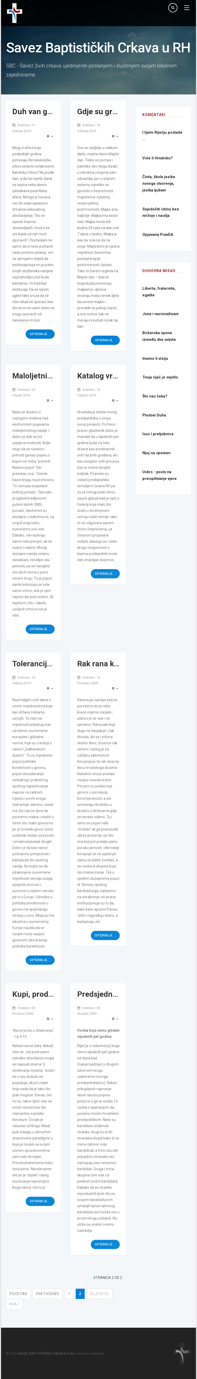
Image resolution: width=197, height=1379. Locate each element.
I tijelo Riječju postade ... (162, 135)
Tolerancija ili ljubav (47, 686)
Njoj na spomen (156, 453)
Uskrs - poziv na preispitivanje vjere (159, 475)
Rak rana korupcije (110, 686)
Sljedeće (99, 1294)
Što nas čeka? (154, 396)
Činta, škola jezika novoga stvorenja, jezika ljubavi (158, 183)
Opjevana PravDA (157, 234)
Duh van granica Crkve (51, 111)
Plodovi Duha (154, 415)
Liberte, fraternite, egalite (159, 291)
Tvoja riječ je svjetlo (160, 377)
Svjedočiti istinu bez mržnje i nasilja (160, 212)
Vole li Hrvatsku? (157, 158)
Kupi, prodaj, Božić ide (51, 1013)
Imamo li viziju (155, 358)
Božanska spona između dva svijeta (159, 336)
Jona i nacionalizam (160, 314)
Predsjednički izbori (111, 1013)
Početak (18, 1294)
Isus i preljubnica (157, 434)
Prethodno (47, 1294)
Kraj (14, 1304)
